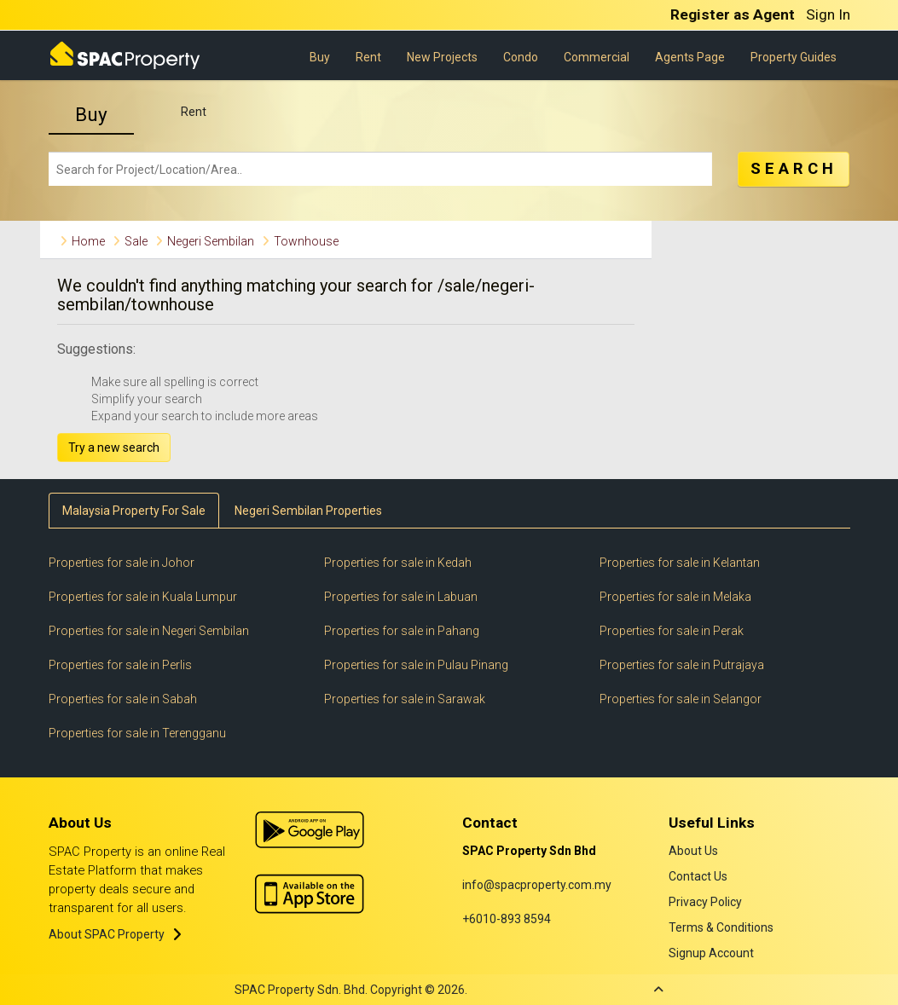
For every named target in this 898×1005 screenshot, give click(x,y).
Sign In (828, 14)
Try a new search (113, 447)
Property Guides (793, 55)
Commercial (596, 55)
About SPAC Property (107, 934)
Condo (520, 55)
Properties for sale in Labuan (401, 597)
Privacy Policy (705, 902)
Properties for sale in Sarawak (404, 699)
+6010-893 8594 (506, 919)
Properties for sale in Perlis (120, 665)
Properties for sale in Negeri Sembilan (149, 631)
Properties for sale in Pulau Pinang (416, 665)
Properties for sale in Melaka (675, 597)
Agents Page (690, 55)
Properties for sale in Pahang (401, 631)
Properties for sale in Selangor (681, 699)
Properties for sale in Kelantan (680, 562)
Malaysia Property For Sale (134, 510)
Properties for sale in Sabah (123, 699)
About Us (693, 851)
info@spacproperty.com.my (536, 885)
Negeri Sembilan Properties (308, 510)
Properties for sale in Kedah (398, 562)
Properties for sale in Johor (121, 562)
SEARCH (793, 168)
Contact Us (698, 876)
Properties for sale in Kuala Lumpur (143, 597)
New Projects (442, 55)
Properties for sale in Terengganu (137, 733)
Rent (368, 55)
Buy (320, 55)
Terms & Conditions (721, 927)
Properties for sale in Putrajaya (682, 665)
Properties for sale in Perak (672, 631)
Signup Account (711, 953)
